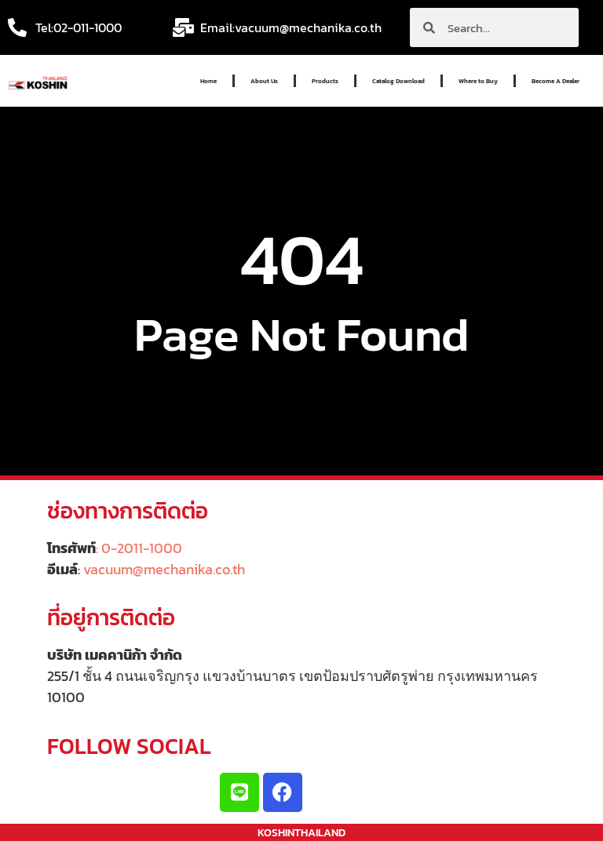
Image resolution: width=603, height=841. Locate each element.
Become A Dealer (555, 81)
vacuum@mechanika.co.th (164, 569)
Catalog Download (398, 81)
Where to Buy (478, 81)
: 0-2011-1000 (139, 548)
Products (325, 81)
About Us (264, 81)
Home (208, 81)
